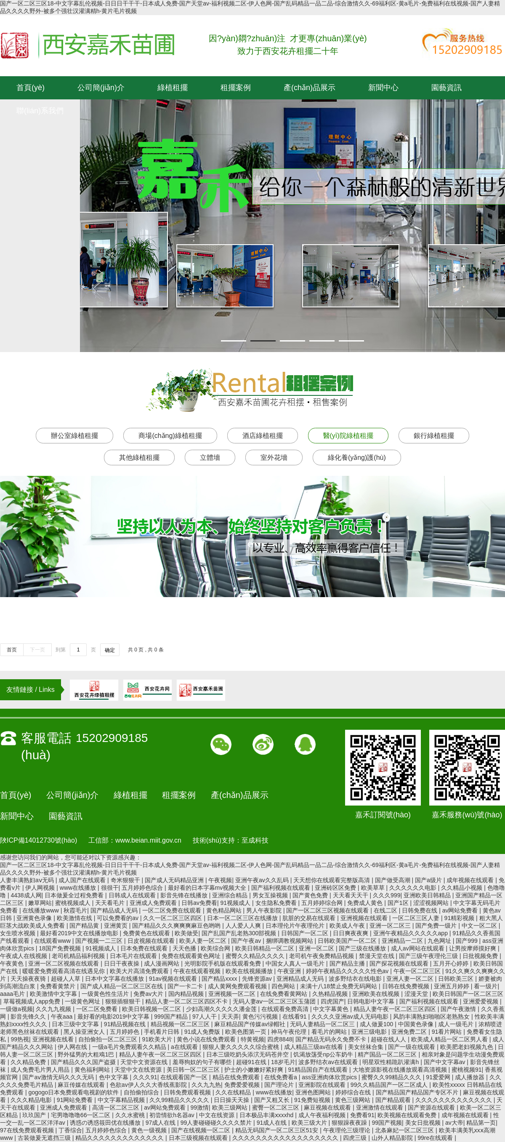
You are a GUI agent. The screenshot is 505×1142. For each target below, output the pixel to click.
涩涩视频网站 (431, 902)
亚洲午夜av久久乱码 (262, 880)
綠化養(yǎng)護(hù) (357, 457)
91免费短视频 (313, 1100)
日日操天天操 (232, 1100)
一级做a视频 (16, 1009)
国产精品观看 (393, 1100)
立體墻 (210, 457)
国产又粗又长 (272, 1100)
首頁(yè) (30, 87)
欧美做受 (186, 933)
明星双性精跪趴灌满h (391, 1062)
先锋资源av (258, 978)
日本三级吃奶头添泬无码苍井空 (248, 1054)
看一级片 (485, 986)
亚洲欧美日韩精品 (428, 895)
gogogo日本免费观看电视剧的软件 (74, 1092)
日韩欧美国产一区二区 (348, 940)
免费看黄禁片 (58, 986)
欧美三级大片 (310, 1122)
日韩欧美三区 (456, 978)
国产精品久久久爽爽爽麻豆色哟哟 (177, 925)
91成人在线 (272, 1122)
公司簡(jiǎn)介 (101, 87)
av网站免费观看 (165, 1107)
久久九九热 (206, 1084)
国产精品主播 (348, 963)
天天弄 (230, 1016)
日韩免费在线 (420, 910)
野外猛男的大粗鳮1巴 (87, 1054)
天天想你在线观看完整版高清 (332, 880)
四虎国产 (332, 1001)
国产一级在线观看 (412, 1046)
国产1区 (399, 902)
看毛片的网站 (329, 1031)
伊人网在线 (73, 1046)
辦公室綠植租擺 (74, 435)
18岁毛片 (283, 1062)
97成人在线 (161, 1122)
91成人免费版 (203, 1031)
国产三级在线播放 (363, 948)
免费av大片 (149, 993)
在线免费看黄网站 (284, 993)
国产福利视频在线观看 (281, 887)
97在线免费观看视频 (27, 1130)
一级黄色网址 (83, 1001)
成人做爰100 (377, 1024)
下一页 (37, 650)
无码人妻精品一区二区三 (323, 1024)
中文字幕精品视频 (122, 1100)
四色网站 (284, 986)
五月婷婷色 (125, 1031)
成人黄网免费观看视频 (238, 986)
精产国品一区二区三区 (388, 1054)
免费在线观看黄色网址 (192, 956)
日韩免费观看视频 (188, 1092)
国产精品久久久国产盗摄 (84, 1062)
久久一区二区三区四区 (173, 918)
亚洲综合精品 (230, 895)
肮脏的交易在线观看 (309, 918)
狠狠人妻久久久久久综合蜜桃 (241, 1046)
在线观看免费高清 (285, 1009)
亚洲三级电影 (369, 1031)
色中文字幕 (114, 1077)
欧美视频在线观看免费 (407, 1115)
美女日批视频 (423, 1122)
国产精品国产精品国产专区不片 (418, 1092)
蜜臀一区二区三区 (276, 1107)
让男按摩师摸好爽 (473, 948)
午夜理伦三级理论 (347, 1130)
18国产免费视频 (60, 948)
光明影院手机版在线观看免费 (223, 963)
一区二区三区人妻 (416, 918)
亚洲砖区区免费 (336, 887)
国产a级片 (429, 880)
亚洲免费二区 (409, 1031)
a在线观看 (185, 1046)
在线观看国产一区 (184, 1077)
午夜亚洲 (290, 971)
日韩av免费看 (199, 902)
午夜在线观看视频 (197, 971)
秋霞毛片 (75, 910)
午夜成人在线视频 (24, 956)
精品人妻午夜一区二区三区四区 (396, 1009)
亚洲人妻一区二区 (410, 978)
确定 (110, 650)
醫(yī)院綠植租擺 (348, 435)
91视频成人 (236, 902)
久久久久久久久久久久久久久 (454, 1100)
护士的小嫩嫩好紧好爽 (254, 1069)
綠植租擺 (172, 87)
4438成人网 (26, 895)
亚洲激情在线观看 (380, 1107)
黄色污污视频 (260, 1016)
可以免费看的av (118, 918)
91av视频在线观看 (174, 978)
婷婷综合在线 (353, 1092)
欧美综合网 (216, 948)
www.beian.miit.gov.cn (148, 840)
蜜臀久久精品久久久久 (256, 956)
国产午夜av (247, 940)
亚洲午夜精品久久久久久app (411, 933)
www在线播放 (79, 887)
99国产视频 (387, 1122)
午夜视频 (220, 880)
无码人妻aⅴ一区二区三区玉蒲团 (275, 1001)
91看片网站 (447, 1031)
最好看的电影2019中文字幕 (114, 1016)
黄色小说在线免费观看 (207, 1039)
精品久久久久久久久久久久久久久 (120, 1137)
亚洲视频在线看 (53, 1039)
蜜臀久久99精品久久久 (392, 1077)
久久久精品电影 (32, 1100)
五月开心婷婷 (451, 963)
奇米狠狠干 (126, 880)
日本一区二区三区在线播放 (243, 918)
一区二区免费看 (97, 1009)
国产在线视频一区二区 (201, 1130)
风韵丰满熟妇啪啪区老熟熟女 (432, 1016)
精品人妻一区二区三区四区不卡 (187, 1001)
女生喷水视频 (18, 933)
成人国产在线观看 (82, 880)
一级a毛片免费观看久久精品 (130, 1046)
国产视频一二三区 (99, 940)
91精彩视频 (460, 918)
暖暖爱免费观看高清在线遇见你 (64, 971)
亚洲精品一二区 (403, 940)
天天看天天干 (351, 895)
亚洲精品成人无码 (300, 978)
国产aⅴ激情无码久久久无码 (59, 1077)
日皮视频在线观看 (152, 940)
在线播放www (41, 910)
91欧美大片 (157, 1039)
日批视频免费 (481, 956)
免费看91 (362, 1115)
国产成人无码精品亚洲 (175, 880)
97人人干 (205, 1016)
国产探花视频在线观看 (399, 963)
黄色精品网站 (224, 910)
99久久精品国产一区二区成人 (390, 1084)
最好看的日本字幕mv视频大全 (208, 887)
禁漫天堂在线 (377, 956)
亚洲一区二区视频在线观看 (64, 963)
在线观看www (53, 940)
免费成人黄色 (365, 902)
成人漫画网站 (162, 963)
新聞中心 (383, 87)
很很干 (110, 887)
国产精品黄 (85, 925)
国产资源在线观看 (432, 1107)
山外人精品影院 (393, 1137)
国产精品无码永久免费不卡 (331, 1039)
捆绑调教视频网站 (290, 940)
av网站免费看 (461, 910)
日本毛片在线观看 (134, 956)
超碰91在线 (252, 1062)
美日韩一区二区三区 (194, 1069)
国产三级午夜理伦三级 (429, 956)
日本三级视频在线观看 (199, 1137)
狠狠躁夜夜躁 (350, 1122)
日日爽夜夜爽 (351, 933)
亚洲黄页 (116, 925)
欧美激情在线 (75, 918)
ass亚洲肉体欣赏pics (330, 1077)
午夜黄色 (12, 963)
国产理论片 (279, 1084)
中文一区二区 (480, 925)
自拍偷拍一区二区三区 (108, 1039)
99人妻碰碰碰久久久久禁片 (217, 1122)
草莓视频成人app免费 (32, 1001)
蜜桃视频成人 (73, 902)
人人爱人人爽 (244, 925)
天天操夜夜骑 (29, 978)
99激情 (199, 1107)
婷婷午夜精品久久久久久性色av (348, 971)
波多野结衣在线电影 (356, 978)
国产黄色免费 (311, 895)
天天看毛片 (110, 902)
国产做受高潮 (393, 880)
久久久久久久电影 (413, 887)
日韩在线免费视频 (406, 986)
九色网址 (440, 940)
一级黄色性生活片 (106, 993)
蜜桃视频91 (467, 1069)
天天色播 (185, 948)
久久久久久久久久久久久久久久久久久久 (286, 1137)
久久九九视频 (54, 1009)
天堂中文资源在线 (144, 1062)
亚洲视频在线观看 (364, 918)
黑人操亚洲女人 (85, 1031)
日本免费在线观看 (144, 948)
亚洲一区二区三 (390, 925)
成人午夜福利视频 (322, 1115)
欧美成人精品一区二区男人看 (450, 1039)
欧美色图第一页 (246, 1031)
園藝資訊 (446, 87)
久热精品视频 (330, 993)
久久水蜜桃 (130, 1115)
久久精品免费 (29, 1062)
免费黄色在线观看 (147, 933)
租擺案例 (236, 87)
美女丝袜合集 (366, 1046)
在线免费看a (281, 1077)
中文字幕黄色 (331, 1009)
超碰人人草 (66, 978)
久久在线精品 (233, 1092)
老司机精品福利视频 (79, 956)
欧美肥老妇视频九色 (467, 1046)
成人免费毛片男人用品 (41, 1069)
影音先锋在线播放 (184, 895)
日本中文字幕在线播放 (115, 978)
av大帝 (454, 1122)
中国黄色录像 (416, 1024)
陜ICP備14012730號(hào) (38, 840)
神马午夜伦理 (289, 1031)
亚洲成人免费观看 (154, 902)
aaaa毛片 (13, 993)
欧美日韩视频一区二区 (152, 1009)
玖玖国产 (35, 1115)
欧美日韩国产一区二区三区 (468, 993)
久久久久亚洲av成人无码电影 (350, 1016)
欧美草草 (373, 887)
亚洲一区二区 (317, 948)
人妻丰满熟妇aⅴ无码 (28, 880)
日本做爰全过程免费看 (75, 895)
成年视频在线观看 (471, 880)
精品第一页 (481, 1122)
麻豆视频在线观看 (328, 1107)
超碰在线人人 (389, 1039)
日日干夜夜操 (122, 963)
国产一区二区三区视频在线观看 (328, 910)
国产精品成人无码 (114, 910)
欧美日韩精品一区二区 (265, 948)
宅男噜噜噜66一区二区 (81, 1115)
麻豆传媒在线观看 (82, 1084)
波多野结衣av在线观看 (328, 1062)
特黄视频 (252, 1039)
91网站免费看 (75, 1100)
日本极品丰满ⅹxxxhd (267, 1115)
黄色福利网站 (93, 1069)
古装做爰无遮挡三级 (45, 1137)
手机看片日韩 (162, 1031)
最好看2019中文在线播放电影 (80, 933)
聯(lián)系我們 (40, 111)
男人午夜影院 (264, 910)
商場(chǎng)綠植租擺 (170, 435)
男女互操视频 (271, 895)
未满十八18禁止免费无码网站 (339, 986)
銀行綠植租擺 (434, 435)
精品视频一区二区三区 (181, 1024)
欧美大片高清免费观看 (140, 971)
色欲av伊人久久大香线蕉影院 (149, 1084)
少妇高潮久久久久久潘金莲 (222, 1009)
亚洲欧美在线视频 (376, 993)
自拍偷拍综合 (142, 1092)
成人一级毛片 (456, 1024)
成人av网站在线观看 (418, 948)
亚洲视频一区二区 (232, 993)
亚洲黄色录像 (34, 918)
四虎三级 (355, 1137)
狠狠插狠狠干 (123, 1001)
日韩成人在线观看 (133, 895)
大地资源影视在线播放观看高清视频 (401, 1069)
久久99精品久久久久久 (179, 1100)
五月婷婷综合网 (322, 902)
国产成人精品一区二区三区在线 (122, 986)
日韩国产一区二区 (305, 933)
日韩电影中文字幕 (371, 1001)
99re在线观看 (435, 1137)
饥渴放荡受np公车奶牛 (323, 1054)
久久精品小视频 (462, 887)
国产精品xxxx (220, 978)
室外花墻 (273, 457)
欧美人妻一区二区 (203, 940)
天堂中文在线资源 (138, 1069)
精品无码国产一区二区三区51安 (277, 1130)
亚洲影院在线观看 (322, 1084)
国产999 (467, 940)
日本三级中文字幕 (76, 1024)
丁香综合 (70, 1130)
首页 (12, 650)
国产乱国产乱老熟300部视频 (240, 933)
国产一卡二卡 (186, 986)
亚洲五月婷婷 (452, 986)
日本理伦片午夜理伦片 (296, 925)
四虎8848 (279, 1039)
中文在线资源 (217, 1115)
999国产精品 (171, 1016)
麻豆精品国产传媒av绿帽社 (250, 1024)
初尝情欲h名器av (172, 1115)
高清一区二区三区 (116, 1107)
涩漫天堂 (417, 993)
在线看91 (295, 1016)
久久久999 (386, 895)
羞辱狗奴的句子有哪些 (203, 1062)
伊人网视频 (40, 887)
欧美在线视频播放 (250, 971)
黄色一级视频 (149, 1130)
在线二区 (386, 910)
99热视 (20, 1039)
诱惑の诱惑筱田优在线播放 (106, 1122)
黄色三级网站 (353, 1100)
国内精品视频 (186, 993)
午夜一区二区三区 (417, 971)
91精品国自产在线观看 (318, 1069)
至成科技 (255, 840)
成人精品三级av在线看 (314, 1046)
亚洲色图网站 (313, 1092)
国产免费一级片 (436, 925)
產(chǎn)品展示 (309, 87)
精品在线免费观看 (237, 1077)
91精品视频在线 (125, 1024)
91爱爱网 (439, 1077)
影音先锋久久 (29, 1016)
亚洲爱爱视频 (481, 1001)
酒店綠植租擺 (262, 435)
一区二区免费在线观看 (172, 910)
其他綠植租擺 (139, 457)
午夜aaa (62, 1016)
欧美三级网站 (230, 1107)
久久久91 (145, 1077)
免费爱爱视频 (242, 1084)
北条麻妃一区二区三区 (405, 1130)
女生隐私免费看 (276, 902)
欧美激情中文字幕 (54, 993)
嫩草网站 (40, 902)
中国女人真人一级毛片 (296, 963)
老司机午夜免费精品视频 (322, 956)
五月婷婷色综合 (143, 887)
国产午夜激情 (459, 1009)
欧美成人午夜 (348, 925)
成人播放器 (470, 1077)
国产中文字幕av (445, 1062)
